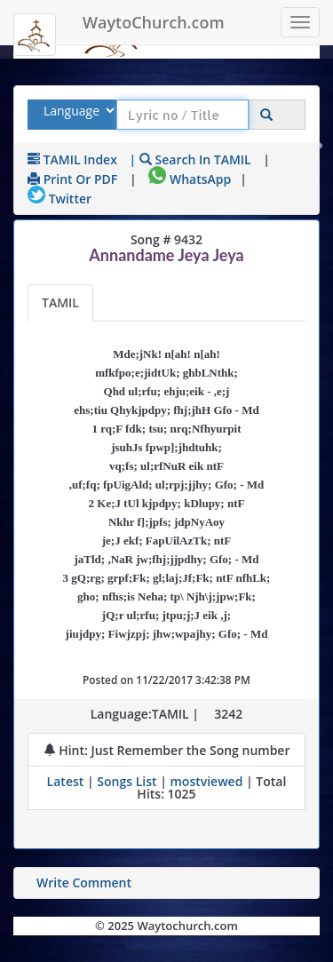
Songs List (126, 781)
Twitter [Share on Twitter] (59, 198)
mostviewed (206, 781)
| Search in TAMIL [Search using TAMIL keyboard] (190, 159)
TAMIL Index (72, 159)
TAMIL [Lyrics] (60, 302)
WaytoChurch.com (154, 22)
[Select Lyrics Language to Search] (76, 110)
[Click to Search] (266, 115)
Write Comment (83, 882)
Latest (67, 781)
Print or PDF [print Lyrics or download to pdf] (72, 179)
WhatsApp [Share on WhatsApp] (189, 179)
